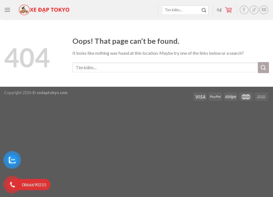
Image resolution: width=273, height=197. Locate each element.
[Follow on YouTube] (263, 10)
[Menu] (7, 9)
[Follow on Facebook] (244, 10)
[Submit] (204, 10)
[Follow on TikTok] (254, 10)
